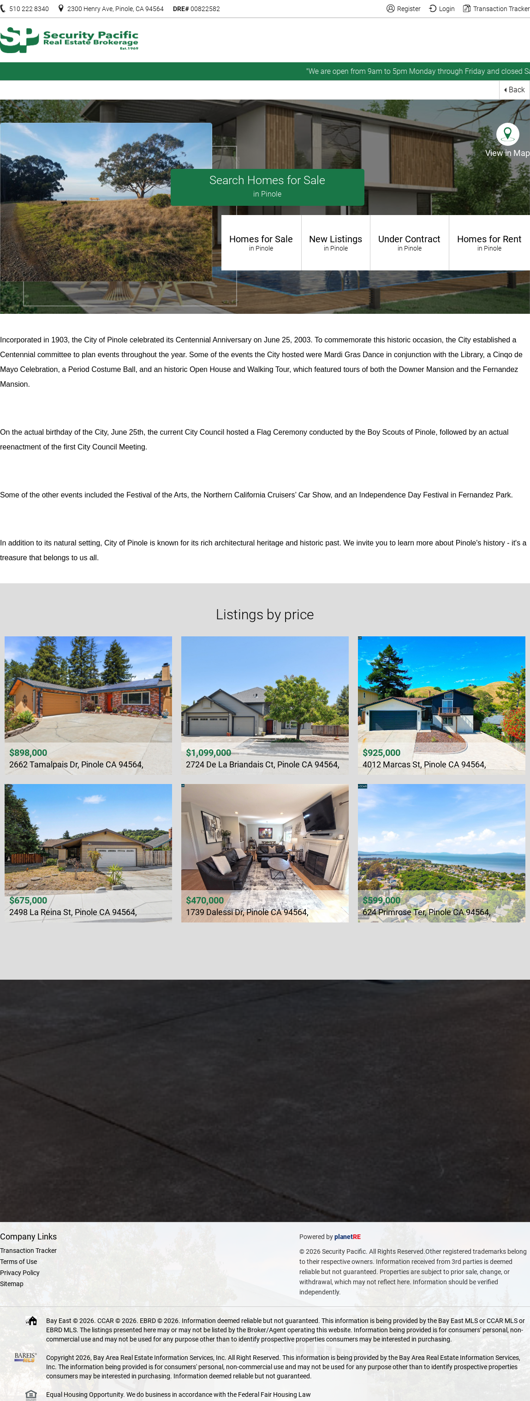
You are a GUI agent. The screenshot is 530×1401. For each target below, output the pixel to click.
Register (409, 8)
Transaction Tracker (501, 8)
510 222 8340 (29, 8)
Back (517, 89)
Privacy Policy (20, 1272)
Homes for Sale (261, 243)
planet (343, 1236)
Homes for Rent (489, 243)
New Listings (335, 243)
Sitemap (12, 1283)
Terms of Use (18, 1261)
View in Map (507, 153)
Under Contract (409, 243)
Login (447, 8)
